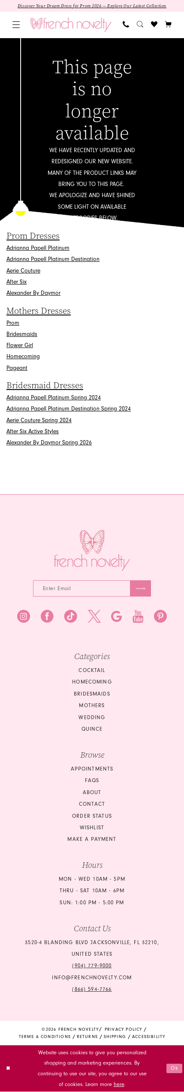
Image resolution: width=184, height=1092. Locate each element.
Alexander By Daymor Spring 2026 (49, 443)
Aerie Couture (23, 270)
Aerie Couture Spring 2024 (39, 420)
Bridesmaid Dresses (44, 385)
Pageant (16, 368)
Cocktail (91, 671)
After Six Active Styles (32, 431)
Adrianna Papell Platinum (37, 248)
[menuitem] (15, 25)
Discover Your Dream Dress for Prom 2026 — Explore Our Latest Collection (92, 6)
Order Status (92, 816)
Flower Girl (19, 345)
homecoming (92, 683)
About (92, 793)
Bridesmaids (21, 334)
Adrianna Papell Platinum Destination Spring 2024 (68, 409)
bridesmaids (92, 695)
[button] (15, 25)
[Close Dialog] (8, 1069)
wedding (91, 718)
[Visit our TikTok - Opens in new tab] (71, 617)
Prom (12, 323)
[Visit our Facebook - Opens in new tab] (47, 617)
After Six (16, 282)
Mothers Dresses (38, 311)
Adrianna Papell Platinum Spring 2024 (53, 397)
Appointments (92, 770)
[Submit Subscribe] (140, 588)
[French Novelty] (92, 551)
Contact (92, 805)
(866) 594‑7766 (92, 990)
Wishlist (92, 828)
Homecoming (23, 357)
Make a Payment (91, 840)
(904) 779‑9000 (92, 966)
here (119, 1085)
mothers (92, 706)
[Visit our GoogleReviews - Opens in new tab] (116, 617)
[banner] (71, 25)
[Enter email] (92, 588)
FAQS (92, 781)
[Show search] (140, 25)
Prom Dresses (33, 236)
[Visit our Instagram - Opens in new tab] (23, 617)
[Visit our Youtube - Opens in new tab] (138, 617)
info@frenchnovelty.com (92, 978)
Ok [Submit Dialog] (174, 1069)
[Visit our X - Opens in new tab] (94, 617)
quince (92, 730)
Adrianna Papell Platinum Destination (53, 259)
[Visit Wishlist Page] (154, 25)
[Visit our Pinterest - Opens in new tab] (160, 617)
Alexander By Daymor (33, 293)
